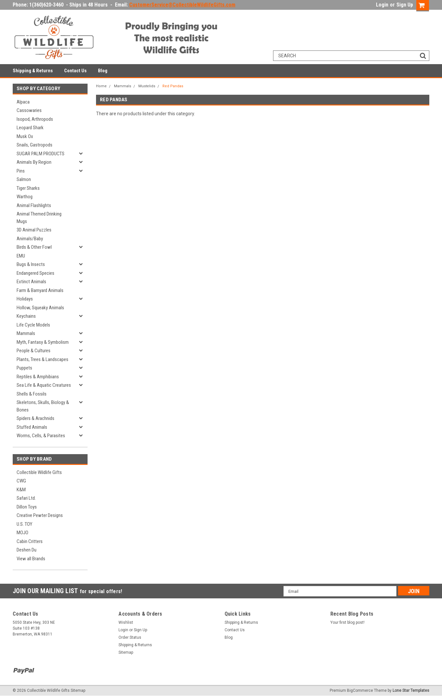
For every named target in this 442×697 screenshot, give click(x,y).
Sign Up (404, 5)
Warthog (25, 197)
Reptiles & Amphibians (38, 377)
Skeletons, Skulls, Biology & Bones (43, 406)
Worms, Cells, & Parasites (41, 436)
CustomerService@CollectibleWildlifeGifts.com (182, 5)
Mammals (26, 333)
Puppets (24, 368)
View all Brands (31, 559)
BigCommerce (360, 690)
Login (382, 5)
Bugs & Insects (31, 264)
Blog (102, 71)
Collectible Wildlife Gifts (39, 472)
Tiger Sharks (28, 188)
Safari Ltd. (26, 498)
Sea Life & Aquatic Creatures (44, 385)
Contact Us (75, 71)
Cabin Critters (30, 541)
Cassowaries (29, 110)
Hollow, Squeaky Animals (40, 308)
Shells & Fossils (32, 394)
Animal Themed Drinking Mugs (39, 217)
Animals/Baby (30, 239)
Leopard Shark (30, 128)
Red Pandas (172, 86)
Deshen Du (26, 550)
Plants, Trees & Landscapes (42, 359)
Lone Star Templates (411, 690)
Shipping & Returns (33, 71)
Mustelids (146, 86)
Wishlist (125, 622)
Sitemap (125, 652)
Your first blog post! (347, 622)
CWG (21, 481)
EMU (21, 256)
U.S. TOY (24, 524)
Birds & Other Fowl (34, 247)
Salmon (24, 179)
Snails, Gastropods (34, 145)
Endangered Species (35, 273)
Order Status (129, 637)
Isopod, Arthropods (35, 119)
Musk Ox (25, 136)
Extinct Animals (31, 282)
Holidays (25, 299)
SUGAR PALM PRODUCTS (40, 154)
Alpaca (23, 102)
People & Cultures (33, 351)
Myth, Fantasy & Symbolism (43, 342)
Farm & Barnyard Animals (40, 290)
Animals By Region (34, 162)
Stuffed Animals (32, 427)
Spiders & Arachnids (35, 418)
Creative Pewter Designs (40, 515)
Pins (21, 171)
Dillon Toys (27, 507)
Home (101, 86)
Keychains (26, 316)
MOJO (22, 533)
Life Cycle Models (33, 325)
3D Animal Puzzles (34, 230)
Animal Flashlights (34, 205)
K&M (21, 490)
